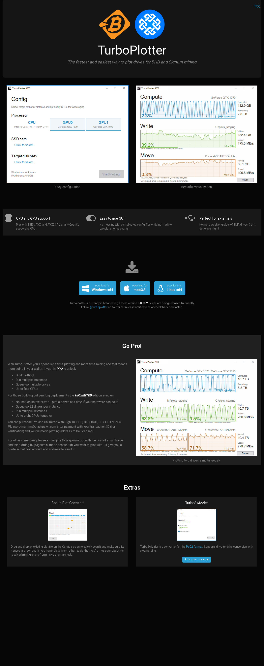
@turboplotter (98, 307)
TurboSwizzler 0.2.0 (197, 559)
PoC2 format (194, 546)
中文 (257, 6)
